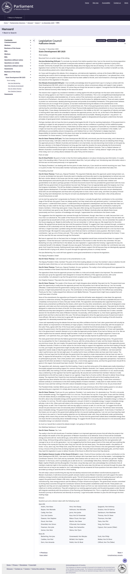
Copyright (32, 565)
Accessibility (106, 3)
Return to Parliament (14, 18)
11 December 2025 (48, 23)
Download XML (101, 40)
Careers (27, 569)
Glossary (10, 569)
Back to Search (9, 33)
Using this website (38, 569)
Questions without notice (13, 60)
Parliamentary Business (17, 23)
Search (37, 23)
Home (87, 3)
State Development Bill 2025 (15, 77)
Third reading (11, 80)
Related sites (51, 569)
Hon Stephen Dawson (14, 91)
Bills (5, 51)
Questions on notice (11, 63)
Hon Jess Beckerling (14, 83)
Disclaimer (23, 565)
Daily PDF (121, 40)
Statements (8, 69)
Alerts (126, 3)
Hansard (30, 23)
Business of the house (12, 48)
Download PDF (112, 40)
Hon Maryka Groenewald (15, 86)
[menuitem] (87, 3)
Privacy (15, 565)
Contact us (117, 3)
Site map (95, 3)
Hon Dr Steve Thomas (14, 89)
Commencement (10, 42)
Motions (7, 45)
